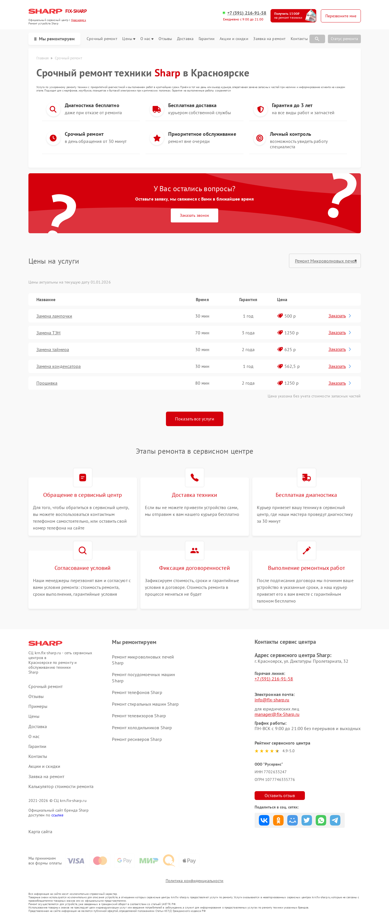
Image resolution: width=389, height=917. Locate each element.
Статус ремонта (344, 38)
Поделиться (264, 820)
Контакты (299, 38)
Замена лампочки (54, 316)
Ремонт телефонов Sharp (137, 692)
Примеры (38, 706)
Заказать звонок (194, 215)
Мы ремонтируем (54, 38)
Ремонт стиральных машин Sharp (145, 704)
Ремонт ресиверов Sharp (137, 739)
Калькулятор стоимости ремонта (61, 786)
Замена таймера (52, 349)
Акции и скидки (234, 38)
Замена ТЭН (48, 332)
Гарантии (207, 38)
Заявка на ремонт (269, 38)
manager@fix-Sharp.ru (277, 714)
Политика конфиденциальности (195, 880)
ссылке (57, 815)
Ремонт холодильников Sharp (142, 727)
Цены (128, 38)
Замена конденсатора (58, 366)
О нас (147, 38)
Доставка (185, 38)
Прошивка (47, 383)
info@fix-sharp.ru (272, 700)
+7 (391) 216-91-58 (247, 13)
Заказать (340, 315)
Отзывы (165, 38)
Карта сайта (40, 831)
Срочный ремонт (102, 38)
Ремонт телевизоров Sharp (139, 715)
